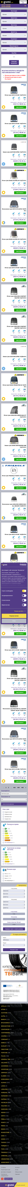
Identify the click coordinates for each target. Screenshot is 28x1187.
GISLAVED (4, 1062)
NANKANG (4, 1109)
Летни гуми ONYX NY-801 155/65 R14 (15, 267)
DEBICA (3, 1042)
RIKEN (3, 1129)
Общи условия (18, 1172)
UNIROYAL (4, 1155)
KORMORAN (5, 1079)
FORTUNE (4, 1052)
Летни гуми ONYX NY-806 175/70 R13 (15, 769)
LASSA (3, 1086)
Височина (14, 25)
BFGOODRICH (5, 1023)
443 (14, 787)
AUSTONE (4, 1013)
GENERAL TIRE (5, 1059)
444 (18, 787)
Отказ (14, 620)
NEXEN (3, 1112)
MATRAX (4, 1099)
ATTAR (3, 1009)
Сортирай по (5, 790)
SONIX (3, 1139)
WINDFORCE (5, 1162)
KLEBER (3, 1076)
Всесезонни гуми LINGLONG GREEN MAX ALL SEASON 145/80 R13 (14, 505)
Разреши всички (14, 616)
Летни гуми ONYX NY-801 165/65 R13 (15, 650)
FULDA (3, 1056)
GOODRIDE (4, 1066)
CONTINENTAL (5, 1032)
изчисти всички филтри (8, 804)
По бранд (3, 1167)
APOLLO (3, 1006)
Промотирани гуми (5, 1169)
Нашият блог (8, 1179)
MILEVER (4, 1106)
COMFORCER (5, 1029)
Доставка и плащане (6, 1172)
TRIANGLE (4, 1152)
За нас (16, 1169)
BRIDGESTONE (5, 1026)
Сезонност (14, 39)
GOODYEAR (4, 1069)
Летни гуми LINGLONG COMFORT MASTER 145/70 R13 (16, 297)
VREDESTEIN (5, 1159)
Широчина (14, 18)
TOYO (3, 1149)
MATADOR (4, 1096)
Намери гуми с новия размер (14, 929)
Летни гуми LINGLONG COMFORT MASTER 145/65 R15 (16, 679)
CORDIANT (4, 1039)
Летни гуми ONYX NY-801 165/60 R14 (15, 534)
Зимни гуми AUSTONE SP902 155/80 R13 (14, 356)
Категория (14, 11)
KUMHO (3, 1082)
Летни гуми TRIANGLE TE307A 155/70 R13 (14, 475)
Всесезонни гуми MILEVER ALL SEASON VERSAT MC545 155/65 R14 (14, 709)
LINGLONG (4, 1089)
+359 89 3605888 (5, 6)
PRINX (3, 1126)
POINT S (3, 1122)
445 (22, 787)
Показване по (5, 796)
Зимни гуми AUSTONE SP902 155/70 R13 (14, 152)
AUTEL (3, 1016)
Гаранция (17, 1174)
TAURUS (3, 1142)
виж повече (20, 107)
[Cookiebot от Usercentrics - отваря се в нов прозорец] (20, 565)
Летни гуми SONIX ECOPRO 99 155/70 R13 (14, 239)
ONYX (3, 1116)
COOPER (4, 1036)
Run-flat (14, 53)
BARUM (3, 1019)
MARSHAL (4, 1092)
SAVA (2, 1136)
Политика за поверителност (4, 1174)
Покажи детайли (18, 611)
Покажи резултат (14, 62)
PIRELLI (3, 1119)
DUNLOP (4, 1046)
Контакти (17, 1167)
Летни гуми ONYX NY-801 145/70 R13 (15, 123)
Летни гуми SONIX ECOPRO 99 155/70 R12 (14, 180)
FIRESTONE (4, 1049)
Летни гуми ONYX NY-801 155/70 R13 (15, 95)
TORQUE (4, 1146)
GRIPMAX (4, 1072)
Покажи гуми (14, 949)
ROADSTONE (5, 1132)
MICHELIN (4, 1102)
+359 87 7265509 (5, 5)
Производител (14, 46)
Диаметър (14, 32)
